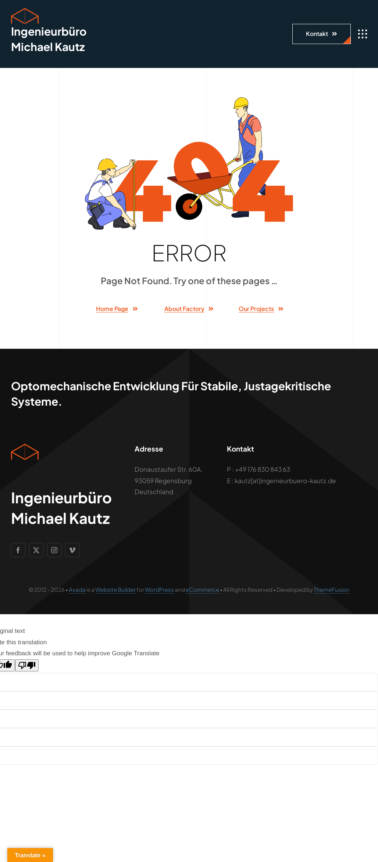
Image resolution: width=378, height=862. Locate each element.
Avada (77, 589)
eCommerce (202, 589)
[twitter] (36, 550)
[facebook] (18, 550)
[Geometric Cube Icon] (25, 11)
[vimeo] (72, 550)
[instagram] (54, 550)
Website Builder (115, 589)
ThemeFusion (331, 589)
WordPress (159, 589)
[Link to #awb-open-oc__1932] (362, 34)
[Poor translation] (27, 665)
